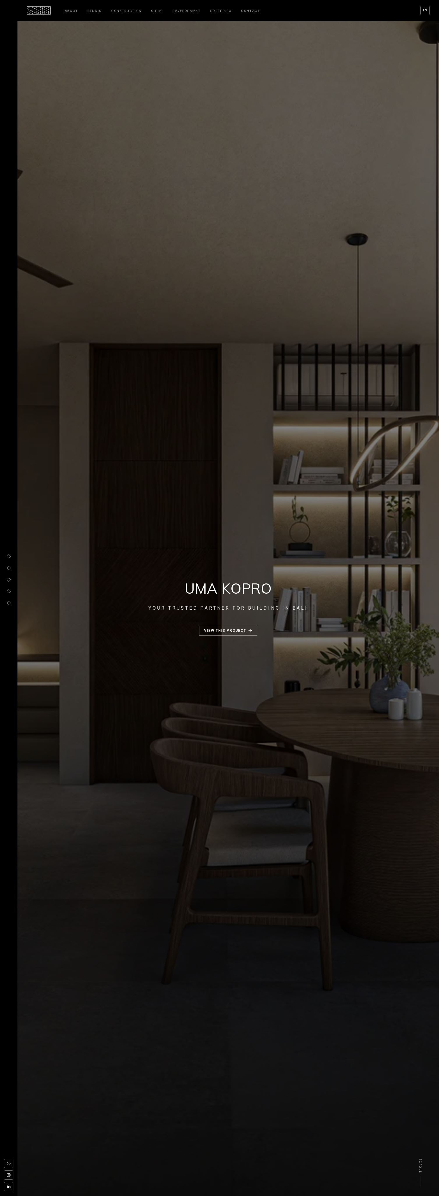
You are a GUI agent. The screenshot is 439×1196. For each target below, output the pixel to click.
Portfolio (221, 11)
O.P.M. (157, 11)
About (71, 11)
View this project (228, 631)
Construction (126, 11)
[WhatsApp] (8, 1163)
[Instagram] (8, 1175)
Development (186, 11)
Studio (94, 11)
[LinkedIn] (8, 1186)
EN (425, 10)
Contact (250, 11)
